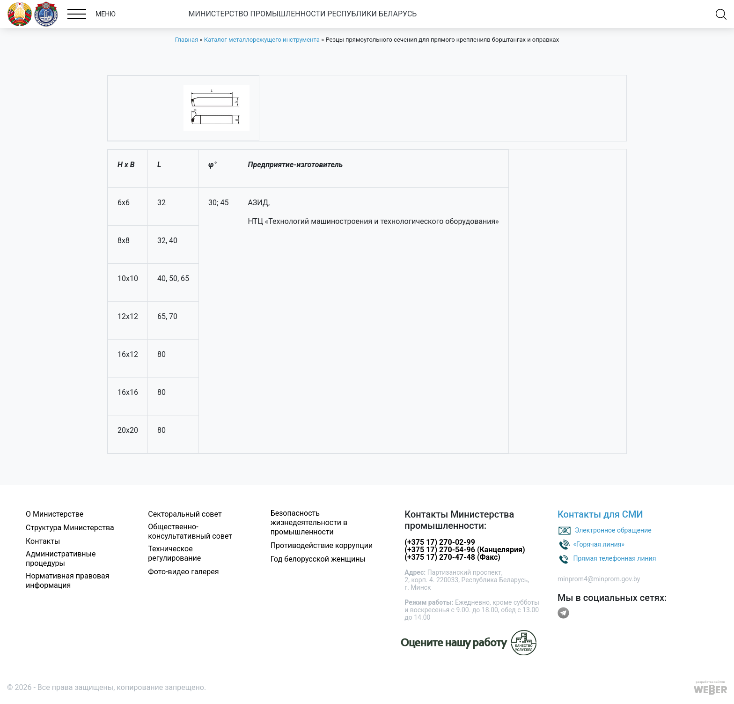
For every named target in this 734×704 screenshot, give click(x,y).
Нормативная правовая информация (68, 580)
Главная (186, 39)
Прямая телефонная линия (614, 558)
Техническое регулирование (174, 553)
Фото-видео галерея (183, 571)
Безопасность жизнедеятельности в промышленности (309, 522)
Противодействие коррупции (322, 545)
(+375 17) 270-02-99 (439, 542)
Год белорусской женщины (318, 559)
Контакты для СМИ (600, 514)
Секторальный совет (184, 514)
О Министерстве (54, 514)
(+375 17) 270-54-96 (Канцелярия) (464, 549)
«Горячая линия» (598, 544)
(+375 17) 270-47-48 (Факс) (452, 557)
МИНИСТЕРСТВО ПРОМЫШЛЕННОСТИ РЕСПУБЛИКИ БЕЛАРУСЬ (303, 13)
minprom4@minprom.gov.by (599, 579)
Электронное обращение (613, 530)
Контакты (43, 541)
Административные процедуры (61, 558)
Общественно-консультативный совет (190, 531)
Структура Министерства (70, 527)
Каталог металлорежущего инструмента (262, 39)
